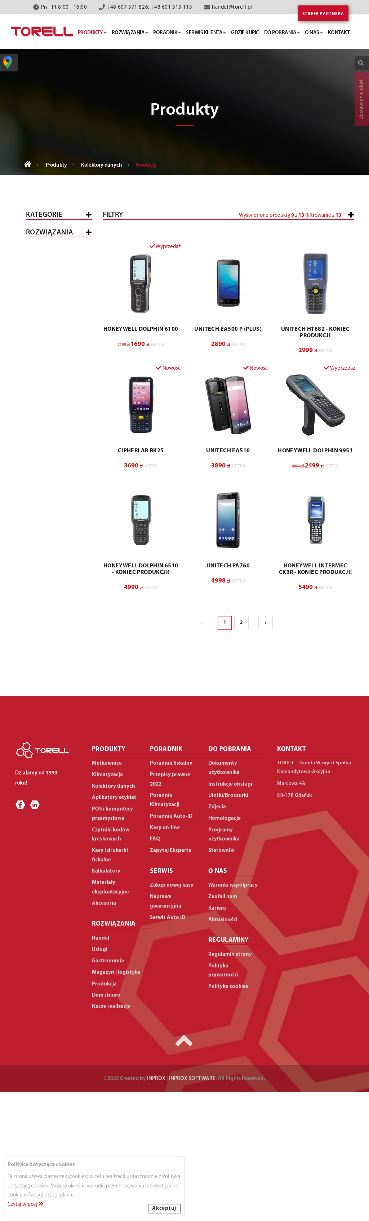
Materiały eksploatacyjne (53, 466)
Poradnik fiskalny (171, 892)
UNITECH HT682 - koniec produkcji (315, 461)
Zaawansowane (58, 349)
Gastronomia (50, 584)
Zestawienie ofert (361, 99)
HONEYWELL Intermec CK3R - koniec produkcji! (315, 698)
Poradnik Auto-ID (171, 945)
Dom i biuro (47, 679)
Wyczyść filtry (331, 352)
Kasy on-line (165, 956)
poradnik (167, 33)
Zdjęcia (217, 936)
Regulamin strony (230, 1083)
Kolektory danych (101, 165)
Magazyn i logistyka (45, 605)
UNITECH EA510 (228, 580)
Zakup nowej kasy (172, 1014)
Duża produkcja (64, 660)
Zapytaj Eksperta (170, 979)
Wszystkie (45, 237)
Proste (46, 339)
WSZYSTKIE (45, 526)
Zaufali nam (222, 1025)
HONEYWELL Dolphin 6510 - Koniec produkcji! (140, 698)
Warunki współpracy (233, 1014)
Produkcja (46, 627)
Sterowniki (221, 979)
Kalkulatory (49, 444)
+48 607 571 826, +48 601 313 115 (149, 7)
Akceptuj (164, 1208)
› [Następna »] (265, 751)
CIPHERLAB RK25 (141, 580)
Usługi (40, 564)
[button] (315, 246)
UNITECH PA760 (228, 695)
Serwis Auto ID (167, 1046)
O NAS (217, 1000)
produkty (92, 33)
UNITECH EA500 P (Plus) (228, 458)
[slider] (190, 243)
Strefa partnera (323, 14)
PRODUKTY (109, 877)
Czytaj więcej (25, 1204)
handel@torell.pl (232, 7)
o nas (314, 33)
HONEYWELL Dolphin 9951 (315, 580)
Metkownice (48, 280)
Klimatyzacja (50, 425)
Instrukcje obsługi (230, 913)
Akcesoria (46, 488)
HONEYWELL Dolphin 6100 (140, 458)
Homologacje (224, 947)
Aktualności (222, 1048)
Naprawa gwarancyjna (165, 1030)
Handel (42, 545)
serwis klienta (206, 33)
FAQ (155, 968)
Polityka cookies (228, 1115)
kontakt (339, 33)
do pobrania (282, 33)
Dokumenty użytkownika (224, 897)
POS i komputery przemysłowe (53, 302)
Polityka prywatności (223, 1099)
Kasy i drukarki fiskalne (53, 258)
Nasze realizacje (111, 1135)
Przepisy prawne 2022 (170, 908)
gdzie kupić (245, 33)
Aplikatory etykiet (57, 406)
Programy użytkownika (224, 963)
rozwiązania (130, 33)
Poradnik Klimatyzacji (164, 929)
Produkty (56, 165)
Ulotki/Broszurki (228, 924)
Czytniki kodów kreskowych (53, 384)
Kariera (217, 1037)
